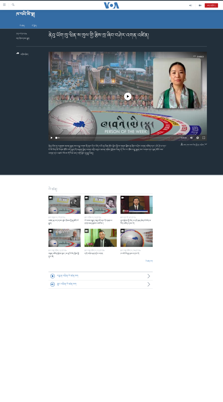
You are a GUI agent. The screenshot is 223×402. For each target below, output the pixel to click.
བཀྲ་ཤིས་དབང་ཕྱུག (22, 38)
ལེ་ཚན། (22, 25)
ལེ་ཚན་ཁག (149, 261)
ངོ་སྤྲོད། (34, 25)
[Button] (22, 55)
